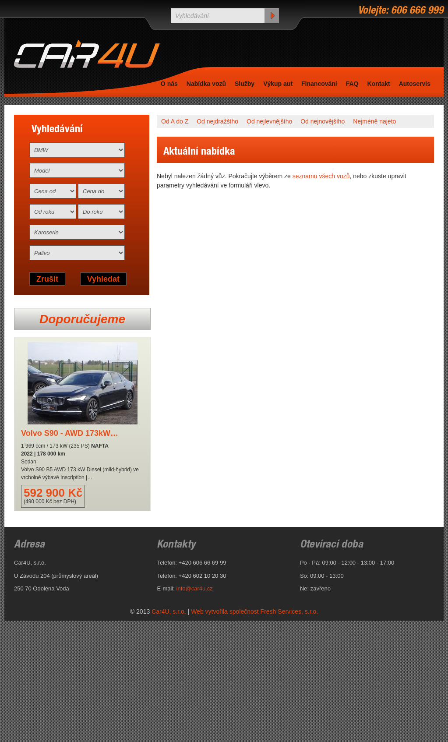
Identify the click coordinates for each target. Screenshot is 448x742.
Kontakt (378, 83)
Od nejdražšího (217, 121)
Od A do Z (174, 121)
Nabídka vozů (206, 83)
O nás (169, 83)
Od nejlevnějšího (269, 121)
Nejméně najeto (374, 121)
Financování (319, 83)
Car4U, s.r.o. (169, 611)
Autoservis (414, 83)
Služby (244, 83)
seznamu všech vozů (321, 176)
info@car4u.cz (194, 588)
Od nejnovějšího (322, 121)
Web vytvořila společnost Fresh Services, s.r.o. (254, 611)
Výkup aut (278, 83)
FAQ (352, 83)
